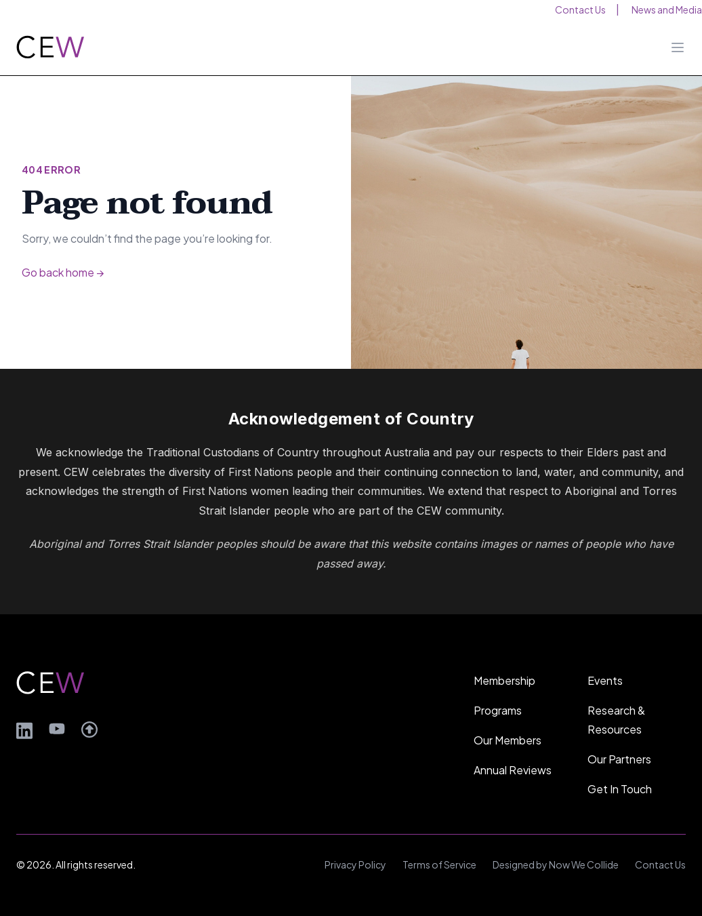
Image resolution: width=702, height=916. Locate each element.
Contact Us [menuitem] (580, 9)
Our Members (507, 740)
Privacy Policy (355, 864)
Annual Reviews (513, 770)
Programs (498, 710)
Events (605, 680)
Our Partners (619, 759)
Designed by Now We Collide (556, 864)
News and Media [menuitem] (667, 9)
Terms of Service (439, 864)
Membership (504, 680)
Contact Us (660, 864)
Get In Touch (619, 789)
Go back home (63, 272)
